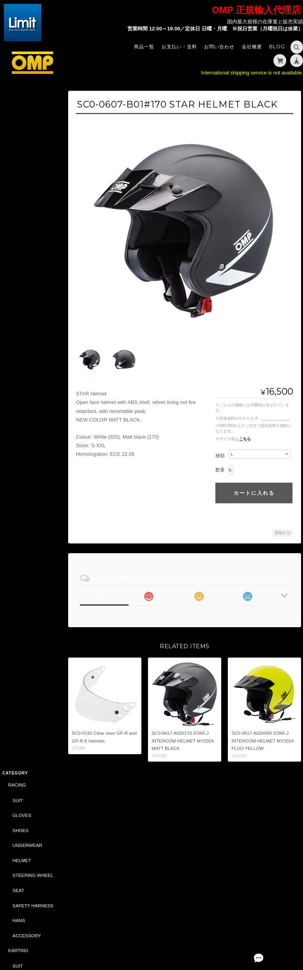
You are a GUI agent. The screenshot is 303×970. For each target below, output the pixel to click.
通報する (282, 528)
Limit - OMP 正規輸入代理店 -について (32, 804)
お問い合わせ (219, 46)
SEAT (18, 210)
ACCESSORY (26, 254)
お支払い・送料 (179, 46)
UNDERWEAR (27, 165)
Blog (277, 46)
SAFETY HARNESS (32, 225)
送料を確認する (276, 414)
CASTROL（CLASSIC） (33, 640)
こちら (245, 434)
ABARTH (17, 542)
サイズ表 (10, 767)
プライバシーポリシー (215, 938)
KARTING (18, 270)
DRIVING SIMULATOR (31, 625)
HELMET (21, 180)
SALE (13, 526)
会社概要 (252, 46)
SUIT (17, 120)
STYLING (17, 436)
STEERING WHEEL (32, 195)
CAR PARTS (20, 496)
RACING (16, 104)
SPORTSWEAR (28, 451)
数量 (220, 465)
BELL (13, 609)
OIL (15, 512)
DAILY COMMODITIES (28, 592)
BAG (17, 466)
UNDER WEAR (27, 330)
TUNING (16, 375)
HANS (18, 240)
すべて (108, 591)
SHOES (20, 150)
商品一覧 (144, 46)
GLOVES (21, 135)
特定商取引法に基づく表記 (32, 826)
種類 (220, 451)
